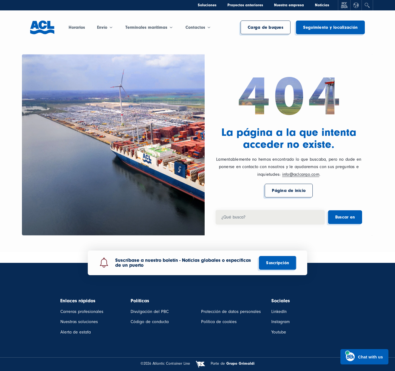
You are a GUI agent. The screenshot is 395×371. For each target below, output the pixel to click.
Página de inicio (289, 190)
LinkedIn (279, 311)
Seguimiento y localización (330, 27)
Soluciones (207, 5)
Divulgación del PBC (150, 311)
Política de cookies (219, 321)
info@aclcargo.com (300, 174)
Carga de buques (265, 27)
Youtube (278, 332)
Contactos (195, 27)
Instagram (280, 321)
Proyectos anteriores (245, 5)
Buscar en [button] (345, 217)
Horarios (77, 27)
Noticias (322, 5)
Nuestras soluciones (79, 321)
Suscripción (277, 262)
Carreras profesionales (81, 311)
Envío (102, 27)
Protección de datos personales (231, 311)
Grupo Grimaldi (240, 363)
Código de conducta (150, 321)
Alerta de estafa (75, 332)
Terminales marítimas (146, 27)
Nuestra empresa (289, 5)
